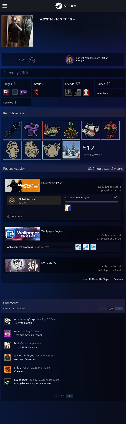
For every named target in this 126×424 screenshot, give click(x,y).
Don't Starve (48, 262)
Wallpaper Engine (52, 231)
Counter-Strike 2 (51, 182)
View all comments (14, 308)
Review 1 (17, 216)
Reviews (118, 279)
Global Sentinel (26, 199)
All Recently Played (99, 279)
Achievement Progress (78, 197)
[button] (25, 59)
